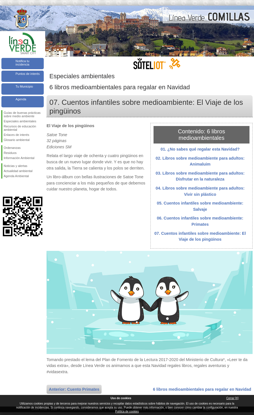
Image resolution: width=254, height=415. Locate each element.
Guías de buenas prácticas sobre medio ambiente (22, 114)
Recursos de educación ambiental (20, 128)
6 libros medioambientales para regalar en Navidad (202, 389)
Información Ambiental (19, 158)
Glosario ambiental (17, 140)
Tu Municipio (24, 86)
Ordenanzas (12, 147)
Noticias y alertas (15, 166)
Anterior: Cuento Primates (74, 389)
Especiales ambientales (20, 121)
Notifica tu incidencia (22, 62)
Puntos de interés (28, 73)
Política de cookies (127, 411)
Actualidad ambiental (18, 171)
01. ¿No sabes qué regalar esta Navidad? (200, 149)
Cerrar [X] (232, 398)
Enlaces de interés (16, 134)
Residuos (10, 153)
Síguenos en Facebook (4, 187)
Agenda (21, 99)
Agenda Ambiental (16, 176)
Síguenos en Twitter (14, 187)
